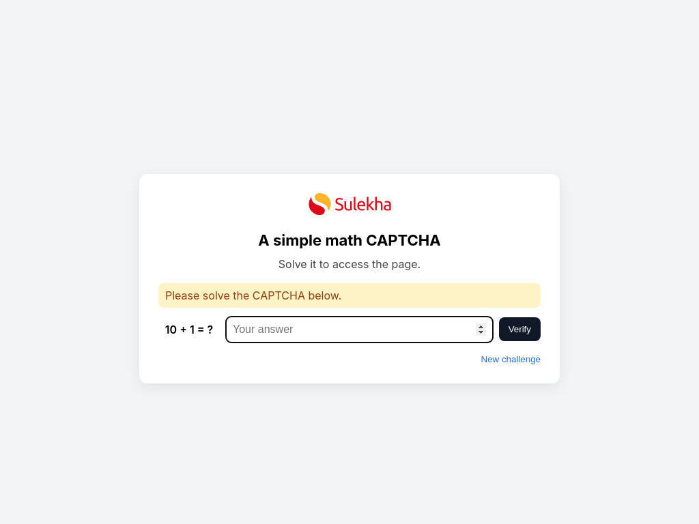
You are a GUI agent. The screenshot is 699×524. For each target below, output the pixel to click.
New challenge (511, 359)
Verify (520, 329)
